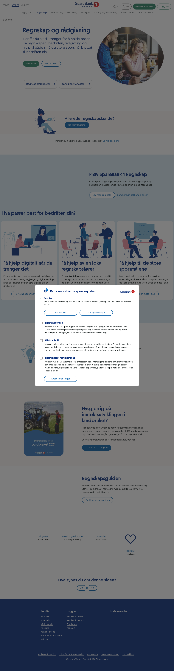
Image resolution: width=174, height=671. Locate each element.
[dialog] (87, 335)
